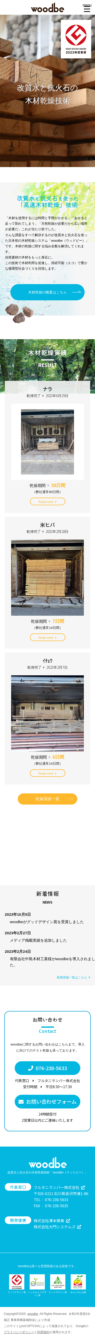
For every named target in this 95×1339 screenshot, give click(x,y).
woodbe (32, 1314)
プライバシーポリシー (19, 1332)
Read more (47, 502)
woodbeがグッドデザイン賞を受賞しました (47, 922)
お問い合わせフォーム (47, 1101)
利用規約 (43, 1332)
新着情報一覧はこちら (73, 977)
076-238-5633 (47, 1068)
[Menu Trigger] (87, 7)
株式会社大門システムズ (57, 1226)
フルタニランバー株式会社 (59, 1187)
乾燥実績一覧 (47, 799)
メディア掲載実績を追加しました (38, 940)
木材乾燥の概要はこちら (47, 292)
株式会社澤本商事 (52, 1220)
